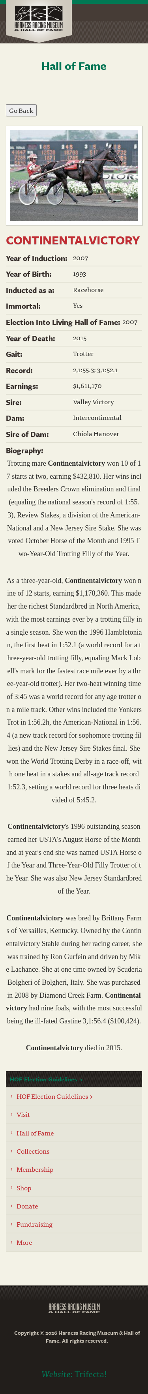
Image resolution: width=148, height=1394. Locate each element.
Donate (27, 1205)
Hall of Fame (35, 1132)
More (24, 1242)
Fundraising (34, 1223)
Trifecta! (91, 1373)
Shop (24, 1187)
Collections (33, 1150)
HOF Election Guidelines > (55, 1095)
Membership (35, 1169)
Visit (23, 1114)
